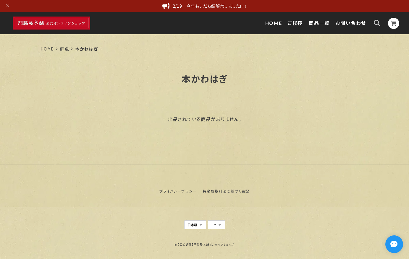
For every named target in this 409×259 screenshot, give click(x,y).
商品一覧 (319, 23)
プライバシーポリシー (178, 190)
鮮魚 (64, 48)
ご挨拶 (295, 23)
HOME (273, 23)
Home (47, 48)
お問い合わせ (350, 23)
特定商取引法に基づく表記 (226, 190)
